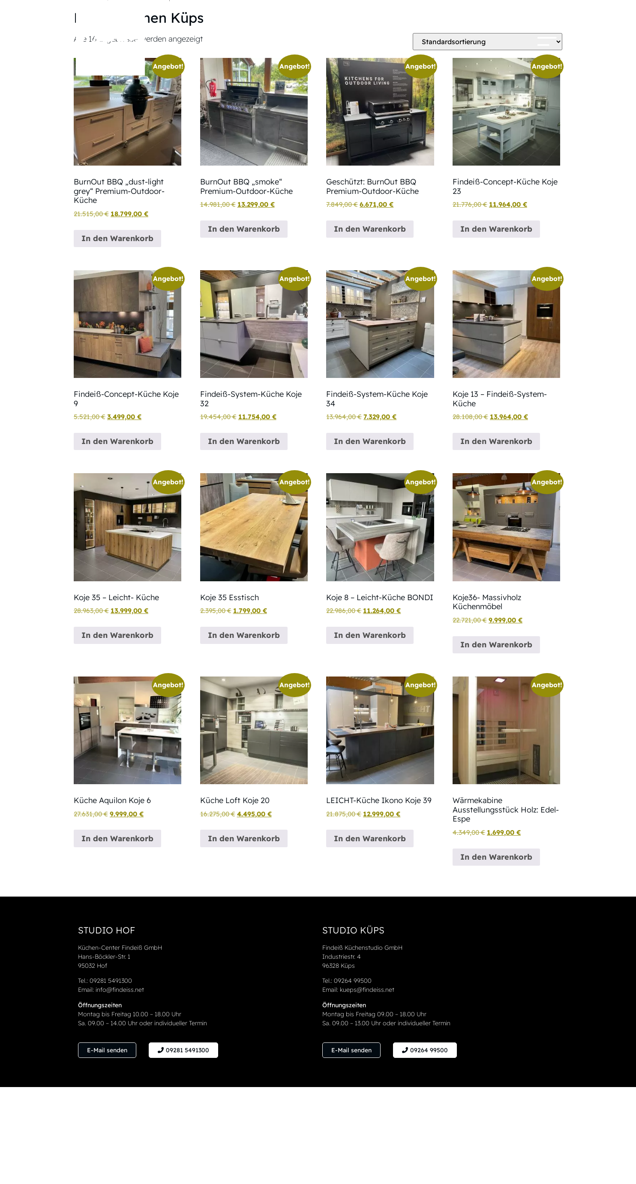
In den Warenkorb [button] (117, 238)
